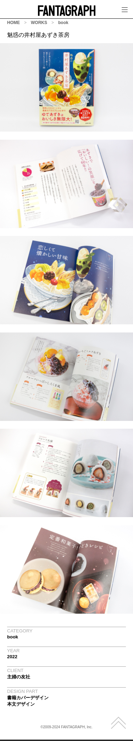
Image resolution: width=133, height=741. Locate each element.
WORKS (39, 22)
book (63, 22)
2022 (12, 656)
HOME (13, 22)
